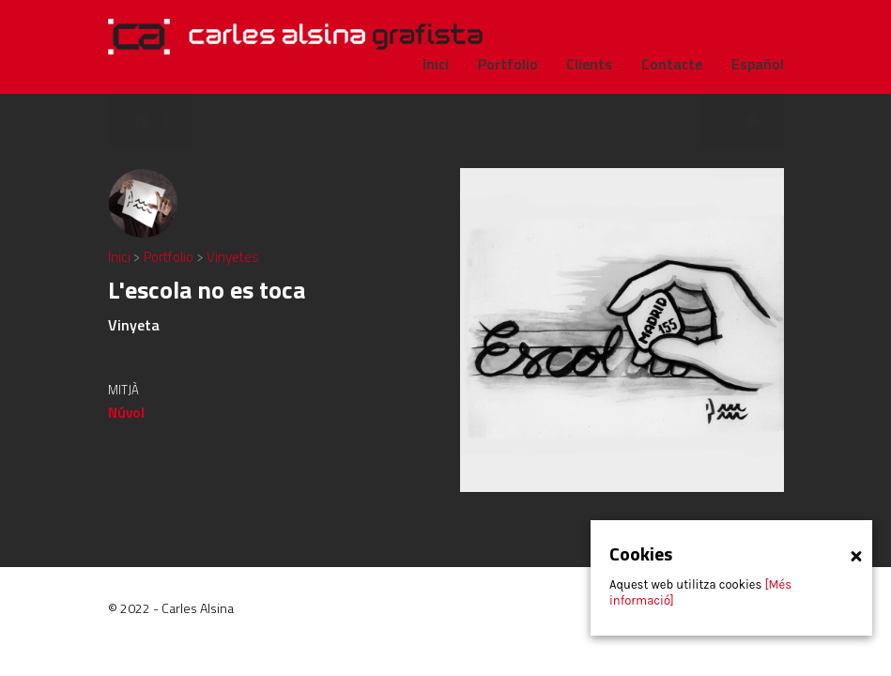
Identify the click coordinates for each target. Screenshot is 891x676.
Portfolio (170, 257)
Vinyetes (233, 257)
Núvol (126, 412)
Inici (120, 257)
